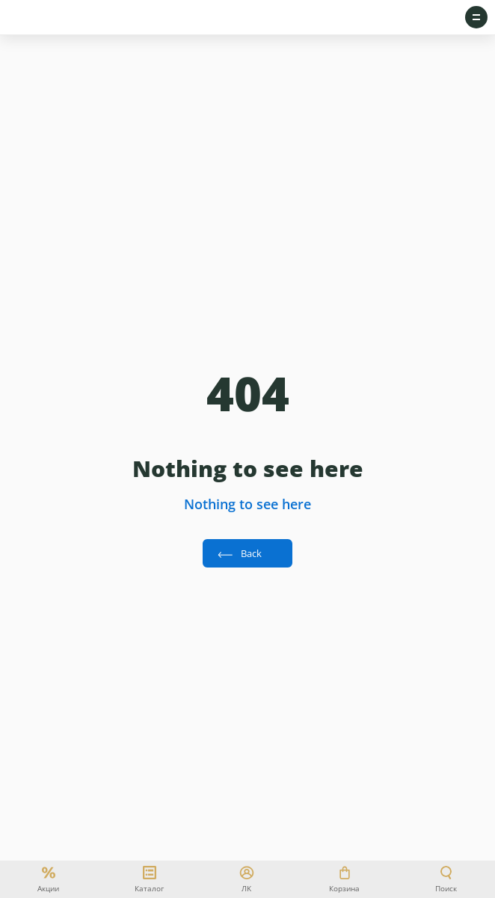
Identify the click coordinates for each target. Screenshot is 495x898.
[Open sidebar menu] (476, 17)
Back (251, 553)
